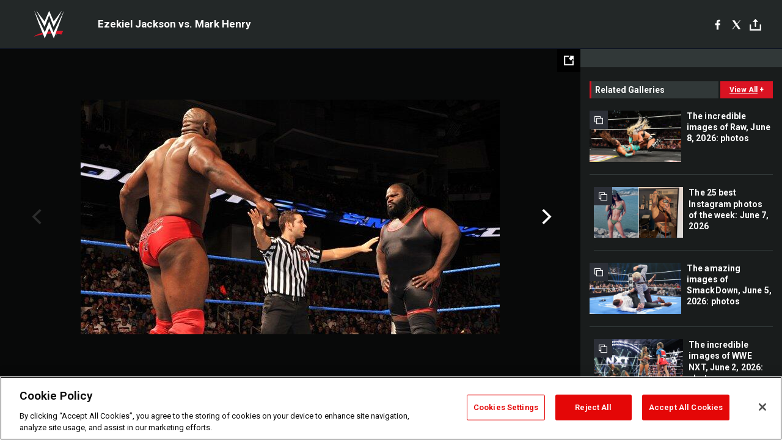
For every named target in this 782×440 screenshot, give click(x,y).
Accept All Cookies (686, 407)
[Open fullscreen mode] (568, 60)
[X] (736, 24)
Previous (35, 217)
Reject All (593, 407)
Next (545, 217)
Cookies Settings (505, 407)
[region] (391, 408)
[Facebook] (717, 24)
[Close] (762, 407)
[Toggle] (755, 25)
